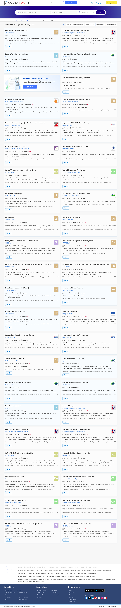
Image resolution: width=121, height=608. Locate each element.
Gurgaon (70, 567)
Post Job (111, 3)
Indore (89, 567)
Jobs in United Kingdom (51, 570)
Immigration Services (84, 579)
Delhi (44, 567)
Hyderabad (51, 567)
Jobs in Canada (97, 570)
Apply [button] (8, 47)
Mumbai (28, 567)
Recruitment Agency (23, 579)
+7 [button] (77, 151)
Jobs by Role (40, 576)
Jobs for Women (40, 573)
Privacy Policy (101, 606)
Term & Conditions (23, 597)
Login (60, 3)
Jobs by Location (50, 576)
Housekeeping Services (38, 581)
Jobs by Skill (32, 576)
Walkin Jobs (54, 592)
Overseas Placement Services (58, 579)
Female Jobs (40, 595)
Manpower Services (44, 579)
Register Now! (30, 87)
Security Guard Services (24, 581)
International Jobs (78, 576)
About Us (71, 592)
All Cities (95, 567)
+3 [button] (30, 151)
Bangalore (21, 567)
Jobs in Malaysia (86, 570)
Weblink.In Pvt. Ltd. (21, 606)
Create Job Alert (23, 599)
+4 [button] (28, 411)
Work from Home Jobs (70, 573)
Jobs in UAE (21, 570)
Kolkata (33, 567)
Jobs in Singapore (75, 570)
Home (70, 590)
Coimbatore (83, 567)
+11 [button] (30, 175)
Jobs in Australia (107, 570)
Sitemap (71, 597)
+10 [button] (29, 128)
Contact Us (72, 595)
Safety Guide (72, 599)
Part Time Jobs (30, 573)
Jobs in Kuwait (30, 570)
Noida (76, 567)
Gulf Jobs (70, 576)
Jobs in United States (64, 570)
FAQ (6, 599)
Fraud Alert (72, 601)
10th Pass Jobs (92, 573)
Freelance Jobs (59, 573)
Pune (57, 567)
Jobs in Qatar (39, 570)
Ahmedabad (63, 567)
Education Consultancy (98, 579)
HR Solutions (33, 579)
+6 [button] (85, 222)
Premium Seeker (23, 592)
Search (100, 12)
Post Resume (71, 3)
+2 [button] (28, 222)
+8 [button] (86, 128)
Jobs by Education (61, 576)
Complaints (8, 597)
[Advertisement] (60, 550)
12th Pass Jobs (82, 573)
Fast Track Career (10, 592)
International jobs (55, 595)
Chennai (39, 567)
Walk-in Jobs (21, 573)
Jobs (30, 3)
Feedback (21, 595)
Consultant (49, 3)
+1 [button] (28, 59)
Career (39, 3)
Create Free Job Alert (90, 576)
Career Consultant (72, 579)
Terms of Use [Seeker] (111, 606)
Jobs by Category (22, 576)
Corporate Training (110, 579)
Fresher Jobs (50, 573)
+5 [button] (83, 82)
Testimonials (8, 595)
